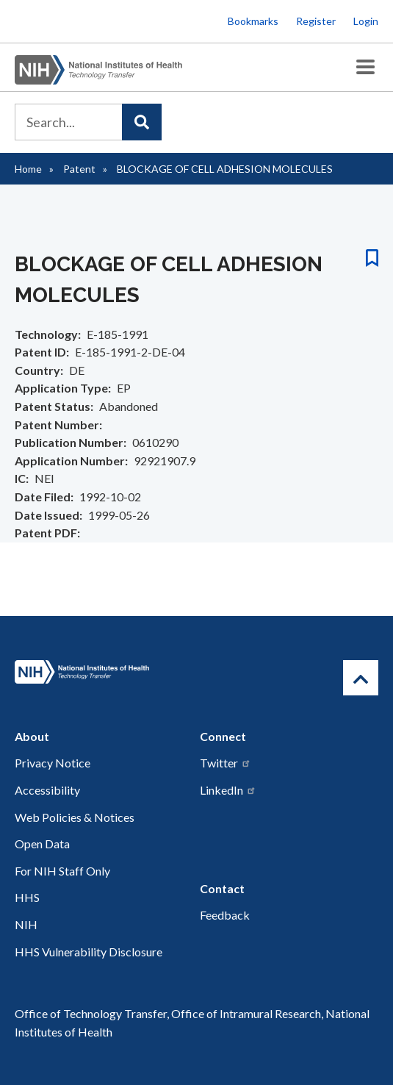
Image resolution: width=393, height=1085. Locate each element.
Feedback (225, 915)
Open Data (42, 844)
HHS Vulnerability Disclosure (88, 951)
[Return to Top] (360, 677)
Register (316, 21)
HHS (27, 897)
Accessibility (47, 790)
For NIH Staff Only (62, 871)
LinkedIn (228, 790)
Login (365, 21)
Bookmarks (253, 21)
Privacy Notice (52, 763)
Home (28, 168)
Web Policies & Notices (74, 817)
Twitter (225, 763)
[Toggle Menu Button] (365, 67)
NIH (26, 924)
